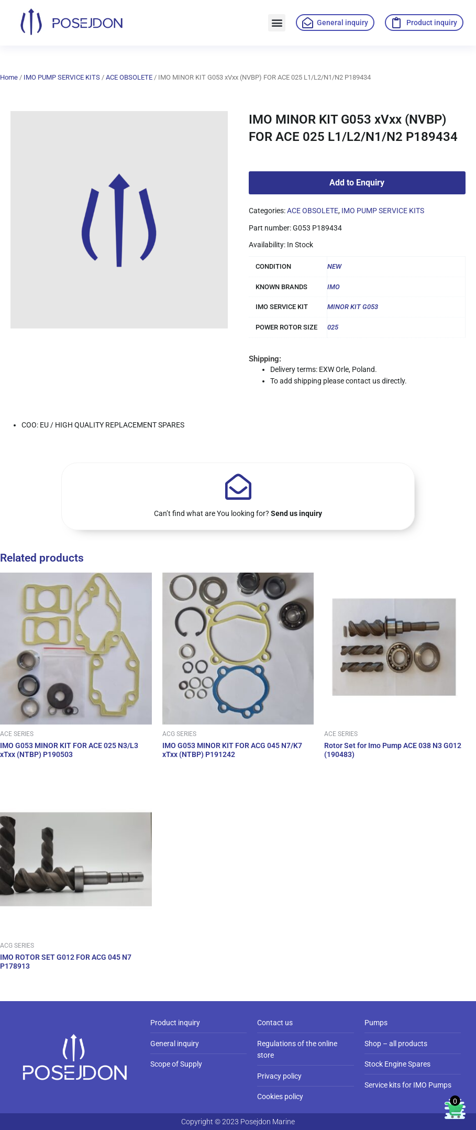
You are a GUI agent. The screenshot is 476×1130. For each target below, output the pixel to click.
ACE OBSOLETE (129, 77)
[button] (276, 22)
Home (9, 77)
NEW (334, 266)
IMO (333, 287)
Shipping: (265, 359)
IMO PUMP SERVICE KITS (62, 77)
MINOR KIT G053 (352, 307)
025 (332, 327)
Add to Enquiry (356, 183)
